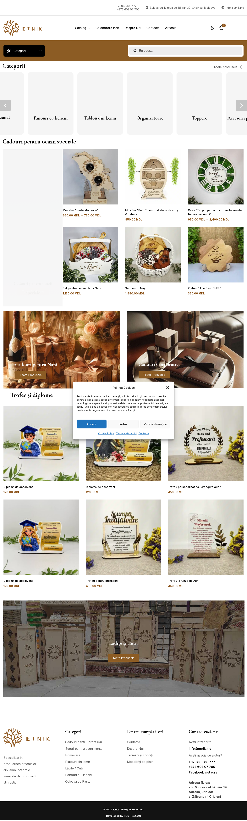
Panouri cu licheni (78, 776)
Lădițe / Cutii (124, 118)
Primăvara (72, 756)
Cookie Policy (106, 433)
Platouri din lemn (24, 118)
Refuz (123, 424)
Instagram (212, 773)
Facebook (197, 773)
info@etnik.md (200, 750)
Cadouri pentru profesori (83, 743)
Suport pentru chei (173, 118)
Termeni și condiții (126, 433)
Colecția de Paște (77, 783)
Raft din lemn (74, 118)
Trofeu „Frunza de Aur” (183, 581)
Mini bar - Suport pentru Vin (223, 121)
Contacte (144, 433)
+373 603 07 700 (202, 768)
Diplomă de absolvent (17, 487)
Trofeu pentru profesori (101, 581)
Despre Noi (135, 750)
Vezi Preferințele (155, 424)
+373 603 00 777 (202, 763)
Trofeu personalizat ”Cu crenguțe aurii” (193, 487)
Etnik (116, 810)
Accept (91, 424)
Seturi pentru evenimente (83, 750)
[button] (168, 387)
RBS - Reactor (132, 816)
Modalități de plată (140, 763)
